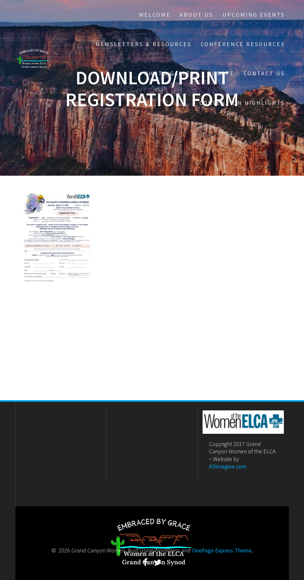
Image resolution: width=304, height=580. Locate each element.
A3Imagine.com (227, 466)
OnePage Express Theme (222, 550)
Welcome (155, 14)
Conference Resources (243, 44)
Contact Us (264, 73)
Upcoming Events (253, 14)
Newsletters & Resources (143, 44)
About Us (196, 14)
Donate (221, 73)
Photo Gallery (171, 73)
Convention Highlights (242, 102)
